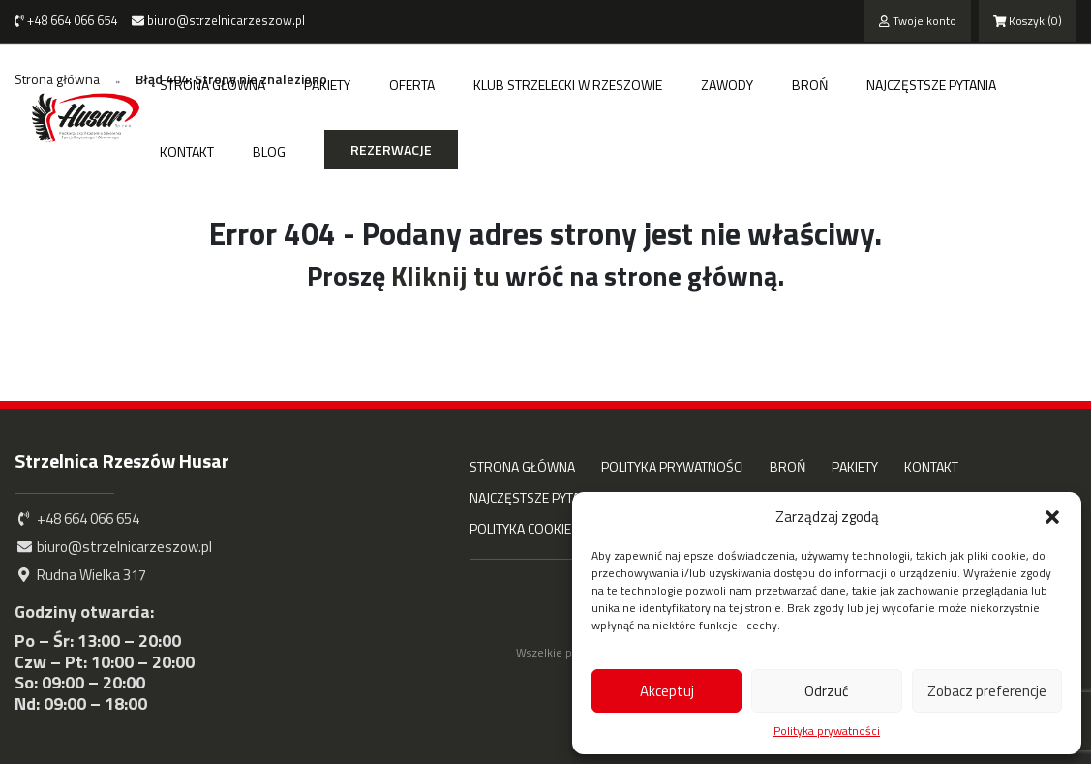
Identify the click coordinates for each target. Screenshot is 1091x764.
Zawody (727, 85)
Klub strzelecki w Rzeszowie (567, 85)
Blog (269, 151)
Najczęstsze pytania (931, 85)
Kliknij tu (445, 275)
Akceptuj (667, 691)
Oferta (412, 85)
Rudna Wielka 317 (80, 575)
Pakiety (327, 85)
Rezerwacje (391, 149)
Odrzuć (826, 691)
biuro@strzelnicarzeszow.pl (218, 20)
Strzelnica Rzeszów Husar (122, 460)
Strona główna (212, 85)
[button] (1052, 517)
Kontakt (187, 151)
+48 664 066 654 (66, 20)
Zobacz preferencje (986, 691)
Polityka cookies (524, 528)
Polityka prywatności (826, 731)
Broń (810, 85)
